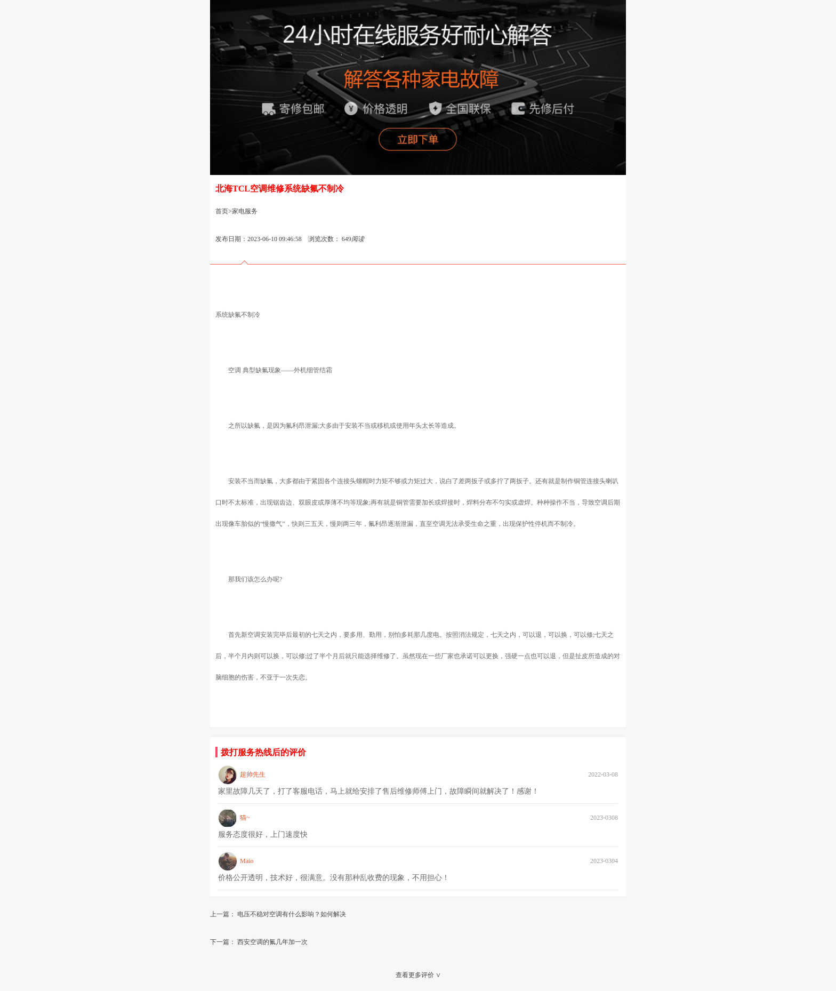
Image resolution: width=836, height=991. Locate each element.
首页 (221, 211)
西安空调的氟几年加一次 (272, 942)
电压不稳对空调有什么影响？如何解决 (291, 914)
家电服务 (245, 211)
